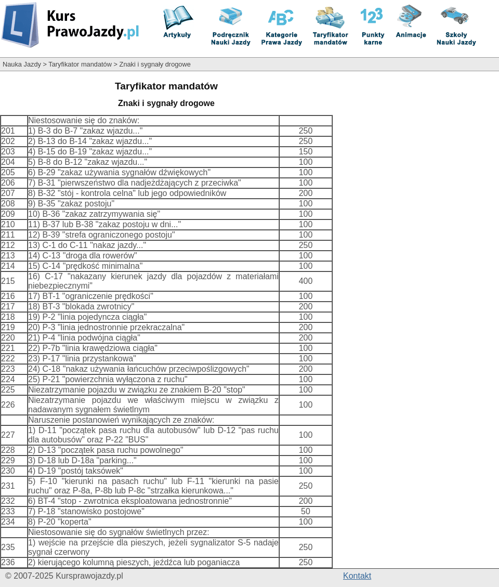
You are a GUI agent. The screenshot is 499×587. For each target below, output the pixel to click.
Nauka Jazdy (22, 64)
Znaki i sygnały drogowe (155, 64)
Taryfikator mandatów (80, 64)
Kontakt (357, 575)
